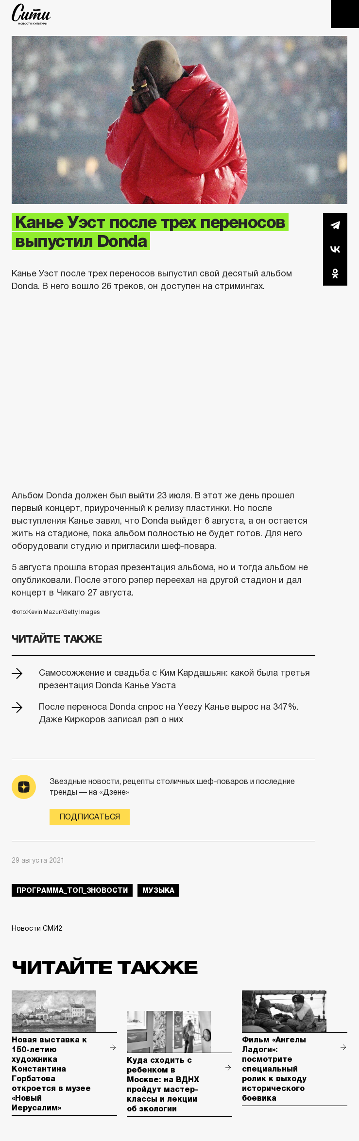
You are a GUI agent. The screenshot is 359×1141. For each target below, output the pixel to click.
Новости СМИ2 (37, 928)
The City (31, 14)
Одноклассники (335, 273)
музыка (158, 890)
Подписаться (89, 817)
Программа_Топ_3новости (72, 890)
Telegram (335, 225)
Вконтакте (335, 249)
